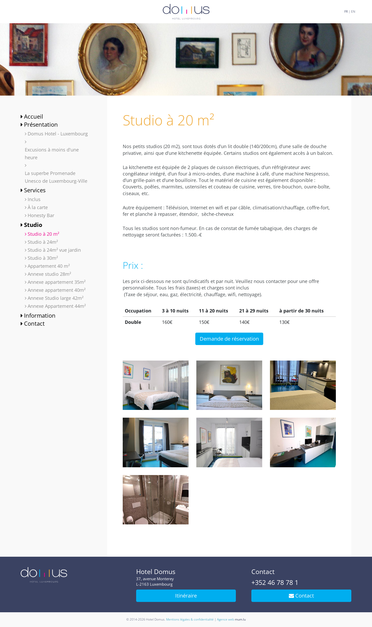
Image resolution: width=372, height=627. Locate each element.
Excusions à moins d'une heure (52, 153)
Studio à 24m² (43, 242)
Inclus (34, 199)
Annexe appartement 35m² (57, 282)
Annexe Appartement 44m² (57, 306)
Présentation (41, 124)
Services (34, 190)
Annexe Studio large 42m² (55, 298)
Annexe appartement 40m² (57, 290)
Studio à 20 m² (43, 234)
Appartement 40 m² (49, 266)
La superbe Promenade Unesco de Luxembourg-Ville (56, 177)
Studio (33, 224)
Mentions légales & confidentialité (190, 619)
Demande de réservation (229, 338)
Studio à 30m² (43, 258)
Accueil (33, 116)
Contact (34, 323)
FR (346, 11)
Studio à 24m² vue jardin (54, 250)
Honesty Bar (41, 215)
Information (40, 315)
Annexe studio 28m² (49, 274)
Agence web (225, 619)
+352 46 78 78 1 (274, 582)
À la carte (38, 207)
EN (353, 11)
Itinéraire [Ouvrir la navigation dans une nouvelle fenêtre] (186, 595)
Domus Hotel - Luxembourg (58, 134)
